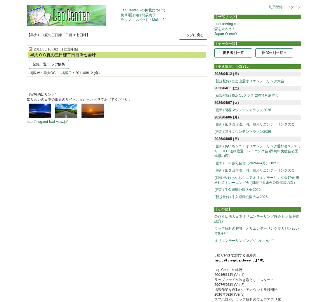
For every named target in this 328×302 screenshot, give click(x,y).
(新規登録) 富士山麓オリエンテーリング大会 (249, 81)
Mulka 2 (158, 20)
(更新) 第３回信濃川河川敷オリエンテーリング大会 (254, 124)
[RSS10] (243, 66)
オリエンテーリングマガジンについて (244, 241)
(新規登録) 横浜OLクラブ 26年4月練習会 (246, 95)
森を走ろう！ (224, 29)
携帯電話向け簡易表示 (138, 15)
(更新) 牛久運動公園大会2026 (237, 190)
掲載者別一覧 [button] (233, 53)
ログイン (294, 7)
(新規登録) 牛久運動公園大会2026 (241, 197)
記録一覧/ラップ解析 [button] (49, 64)
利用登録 (276, 7)
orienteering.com (227, 24)
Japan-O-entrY (225, 34)
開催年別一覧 (274, 53)
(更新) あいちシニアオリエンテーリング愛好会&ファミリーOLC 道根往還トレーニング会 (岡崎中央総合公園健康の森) (257, 151)
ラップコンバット (135, 20)
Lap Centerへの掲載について (143, 10)
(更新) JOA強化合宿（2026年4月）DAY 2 (246, 163)
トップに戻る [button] (193, 35)
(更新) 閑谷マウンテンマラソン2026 (242, 110)
